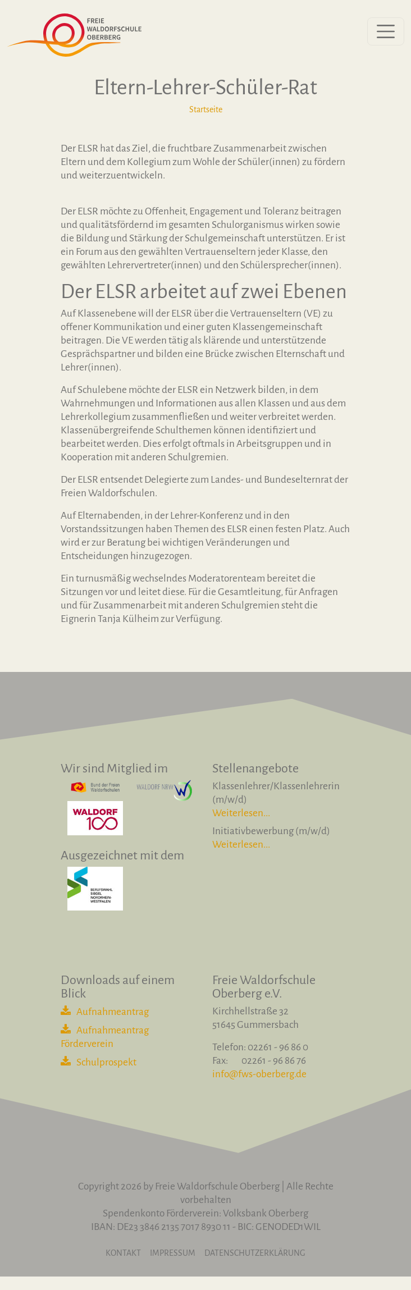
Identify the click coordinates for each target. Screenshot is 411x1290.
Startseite (205, 109)
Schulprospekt (106, 1062)
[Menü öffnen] (385, 31)
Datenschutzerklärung (254, 1252)
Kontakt (123, 1252)
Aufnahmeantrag (112, 1012)
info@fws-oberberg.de (259, 1074)
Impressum (172, 1252)
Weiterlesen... (241, 813)
